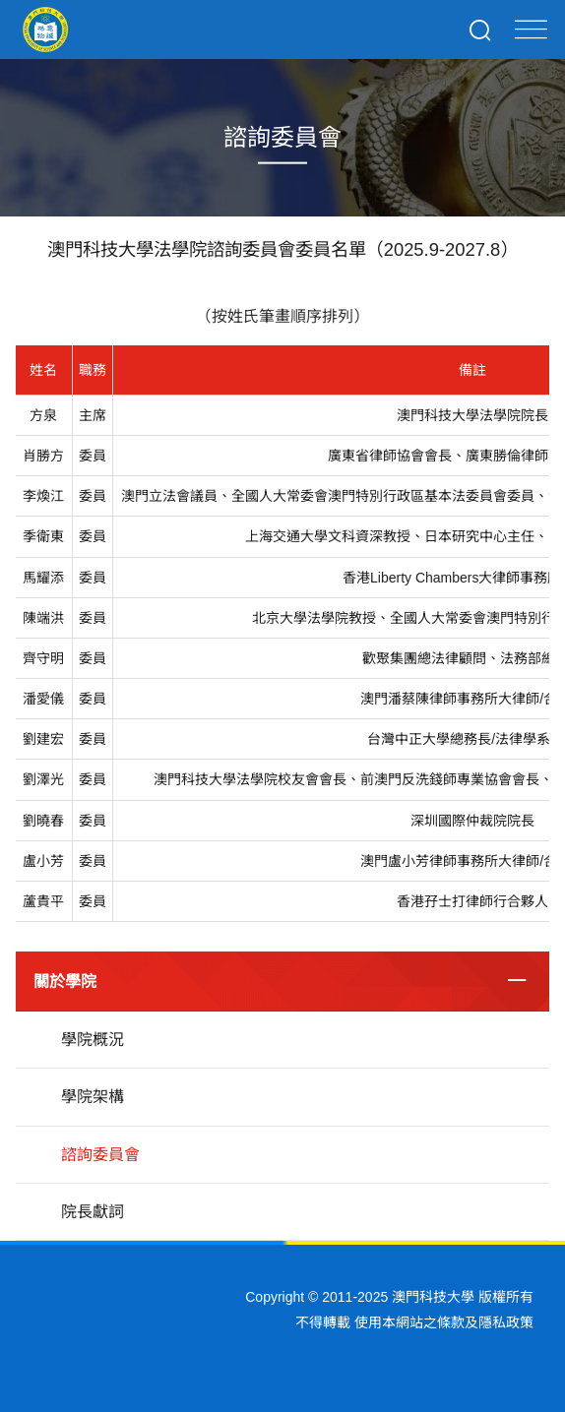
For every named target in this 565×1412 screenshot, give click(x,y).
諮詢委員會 (100, 1154)
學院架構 (92, 1096)
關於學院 (64, 981)
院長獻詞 (92, 1211)
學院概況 (92, 1039)
